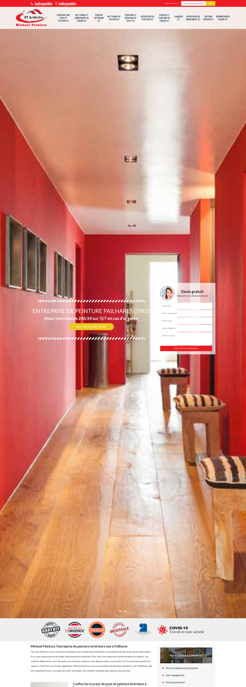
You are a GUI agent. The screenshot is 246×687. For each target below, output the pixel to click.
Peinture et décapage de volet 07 (130, 18)
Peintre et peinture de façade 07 (164, 18)
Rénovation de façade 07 (223, 18)
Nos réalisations (92, 326)
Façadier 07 (178, 18)
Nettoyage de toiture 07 (114, 18)
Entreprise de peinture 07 (147, 18)
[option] (123, 343)
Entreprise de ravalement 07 (193, 18)
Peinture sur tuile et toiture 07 (63, 18)
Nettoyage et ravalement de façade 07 (82, 18)
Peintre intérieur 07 (99, 18)
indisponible (41, 3)
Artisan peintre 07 (208, 18)
